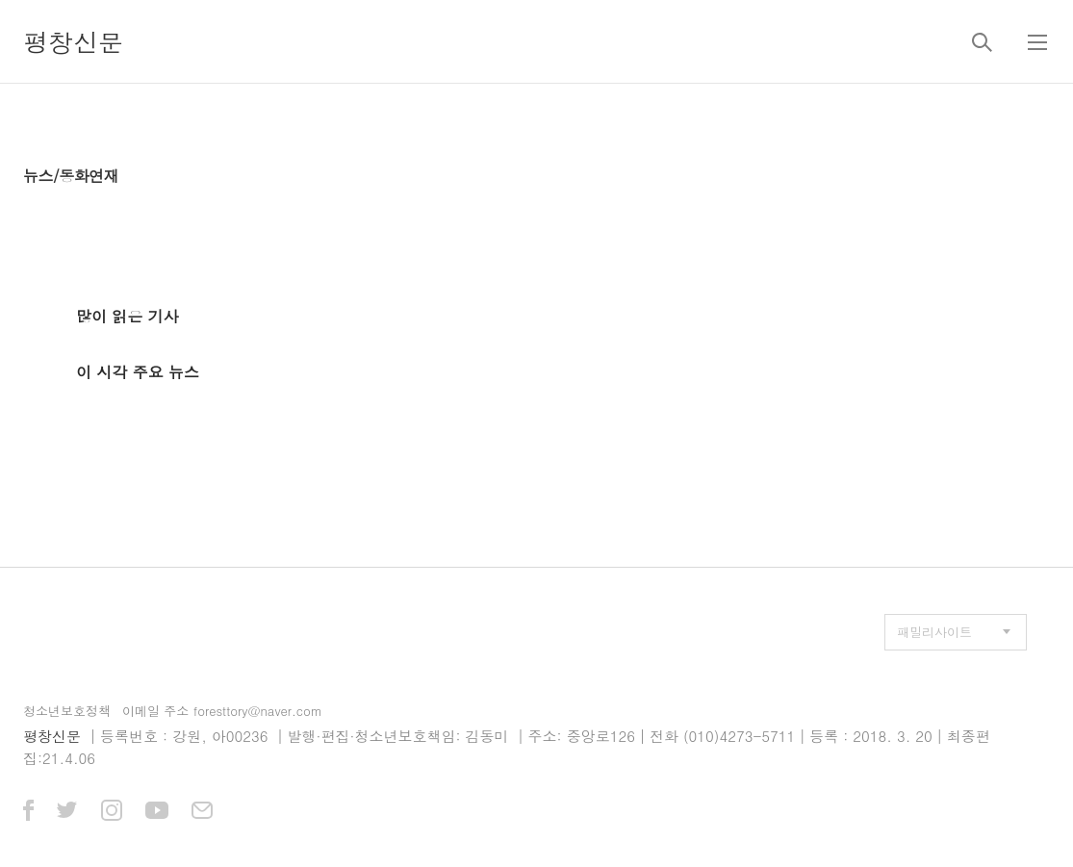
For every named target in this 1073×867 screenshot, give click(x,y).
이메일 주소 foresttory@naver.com (222, 710)
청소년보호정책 (67, 710)
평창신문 (73, 41)
